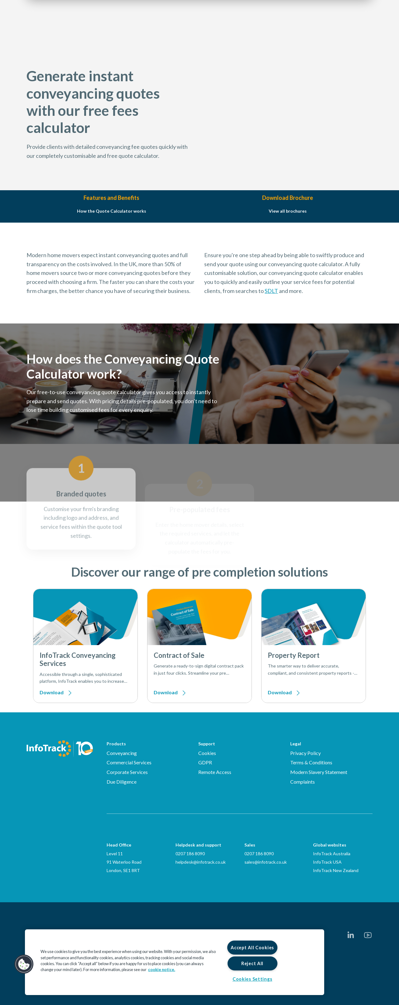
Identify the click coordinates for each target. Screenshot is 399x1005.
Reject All (252, 963)
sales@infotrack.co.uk (265, 862)
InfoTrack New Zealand (335, 870)
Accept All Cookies (252, 947)
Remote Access (214, 772)
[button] (24, 964)
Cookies (207, 753)
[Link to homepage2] (64, 23)
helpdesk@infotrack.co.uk (200, 862)
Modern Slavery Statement (318, 772)
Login (330, 23)
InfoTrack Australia (331, 853)
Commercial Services (129, 762)
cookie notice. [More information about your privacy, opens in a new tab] (161, 969)
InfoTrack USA (327, 862)
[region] (174, 962)
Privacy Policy (305, 753)
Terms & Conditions (311, 762)
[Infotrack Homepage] (59, 748)
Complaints (302, 782)
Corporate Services (127, 772)
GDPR (205, 762)
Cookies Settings (252, 979)
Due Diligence (122, 782)
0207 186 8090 (190, 853)
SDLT (271, 321)
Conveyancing (122, 753)
